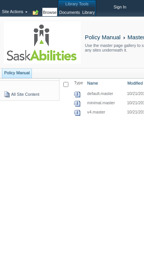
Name (92, 83)
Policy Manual (103, 37)
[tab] (50, 8)
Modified (135, 83)
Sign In (120, 7)
